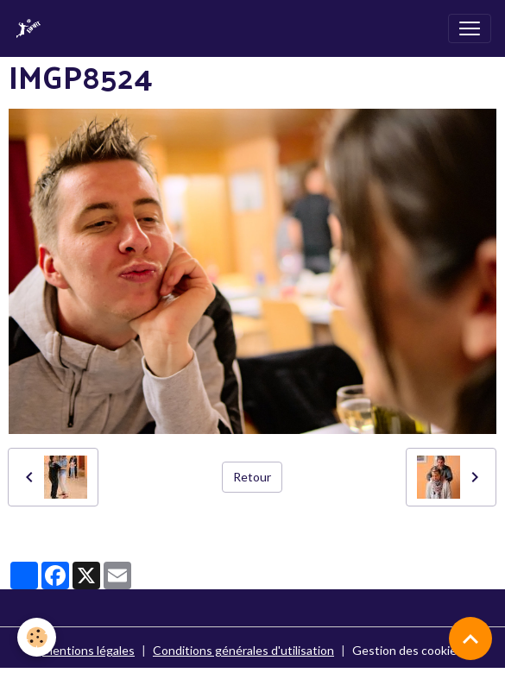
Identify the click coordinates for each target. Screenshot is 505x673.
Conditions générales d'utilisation (243, 650)
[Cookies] (36, 637)
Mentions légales (88, 650)
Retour (252, 476)
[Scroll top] (470, 638)
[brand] (32, 28)
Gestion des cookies (407, 650)
